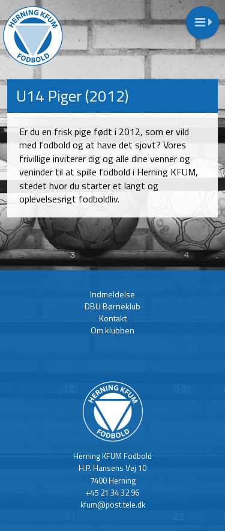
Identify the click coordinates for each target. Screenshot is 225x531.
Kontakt (113, 318)
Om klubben (112, 330)
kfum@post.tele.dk (112, 505)
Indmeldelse (112, 294)
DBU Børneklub (112, 306)
